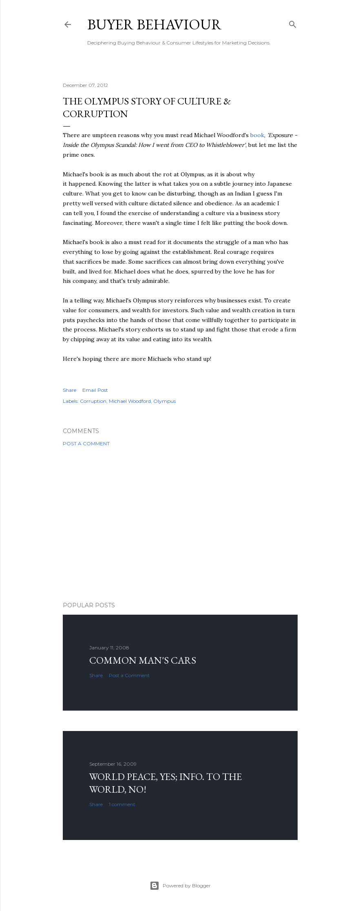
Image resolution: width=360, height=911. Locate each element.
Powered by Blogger (180, 886)
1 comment (122, 804)
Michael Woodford (130, 401)
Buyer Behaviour (154, 24)
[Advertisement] (180, 524)
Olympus (164, 401)
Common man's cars (142, 660)
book (257, 135)
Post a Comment (86, 443)
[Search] (293, 23)
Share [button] (69, 390)
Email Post (95, 390)
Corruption (93, 401)
